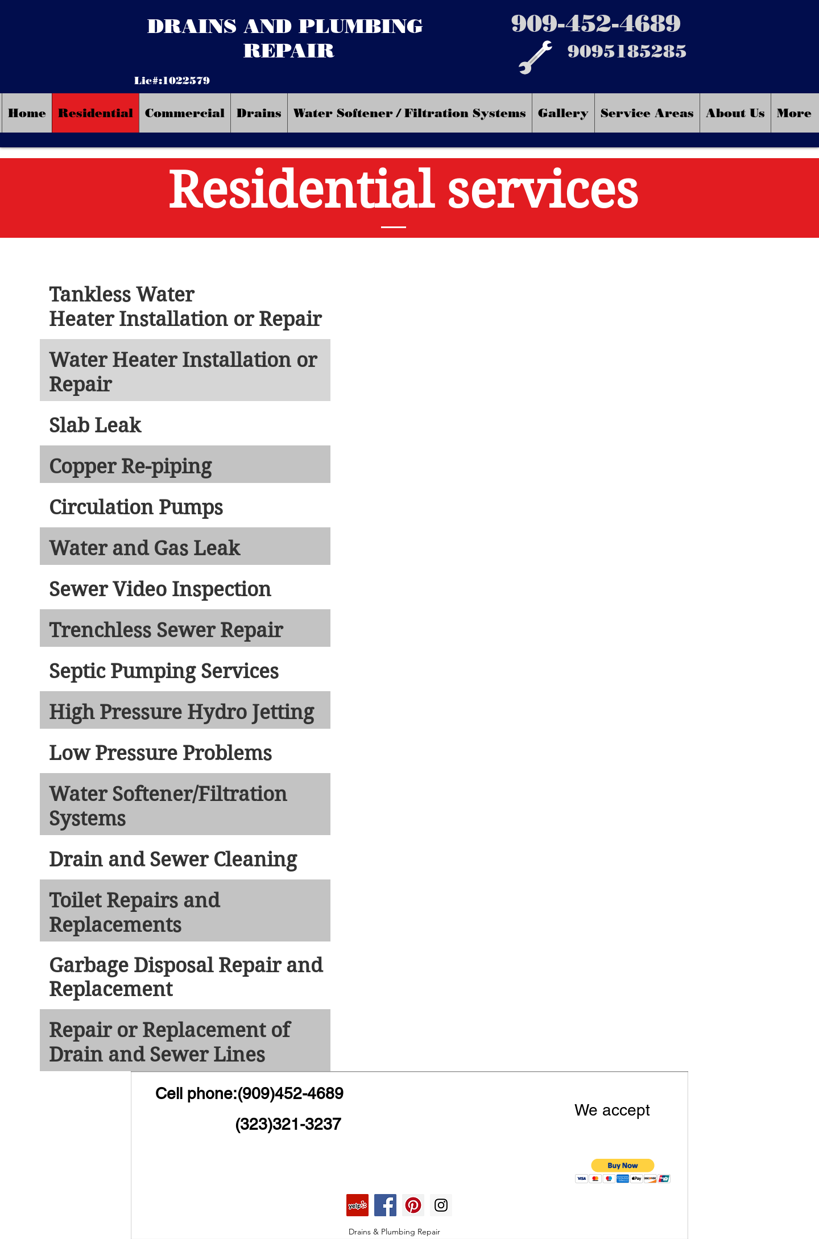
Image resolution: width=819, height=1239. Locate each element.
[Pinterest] (413, 1205)
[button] (623, 1171)
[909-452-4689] (596, 23)
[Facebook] (385, 1205)
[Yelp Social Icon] (357, 1205)
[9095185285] (627, 52)
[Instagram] (441, 1205)
